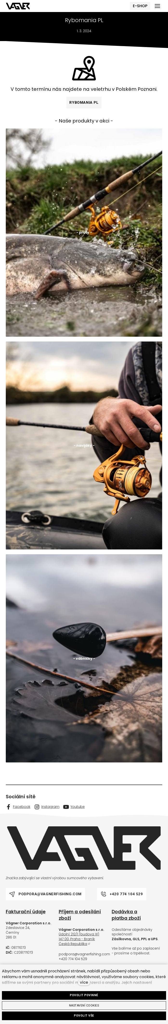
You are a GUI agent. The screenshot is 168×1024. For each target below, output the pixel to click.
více (84, 982)
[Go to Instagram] (46, 809)
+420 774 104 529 (73, 961)
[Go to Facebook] (18, 809)
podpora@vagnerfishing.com (84, 956)
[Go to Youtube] (74, 809)
